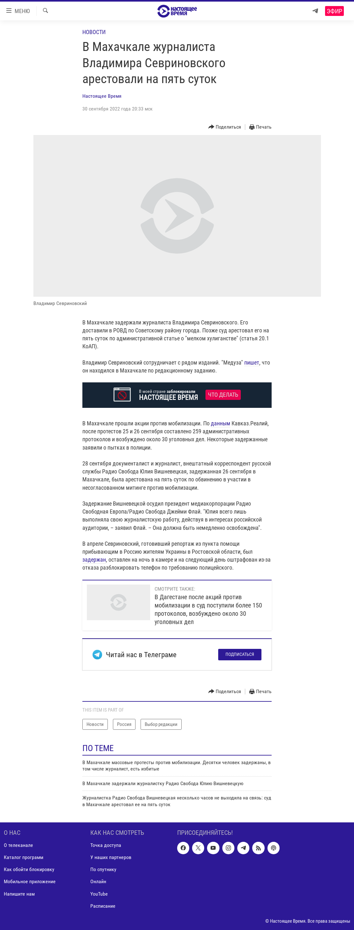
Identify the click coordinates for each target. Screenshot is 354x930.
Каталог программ (23, 857)
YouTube (99, 894)
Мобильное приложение (30, 882)
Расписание (102, 906)
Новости (94, 32)
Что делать (223, 395)
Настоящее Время (101, 96)
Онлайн (98, 882)
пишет (251, 362)
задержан (94, 559)
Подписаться (240, 654)
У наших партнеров (110, 857)
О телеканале (18, 845)
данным (220, 423)
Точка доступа (105, 845)
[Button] (224, 127)
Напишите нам (19, 894)
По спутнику (103, 869)
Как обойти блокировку (29, 869)
